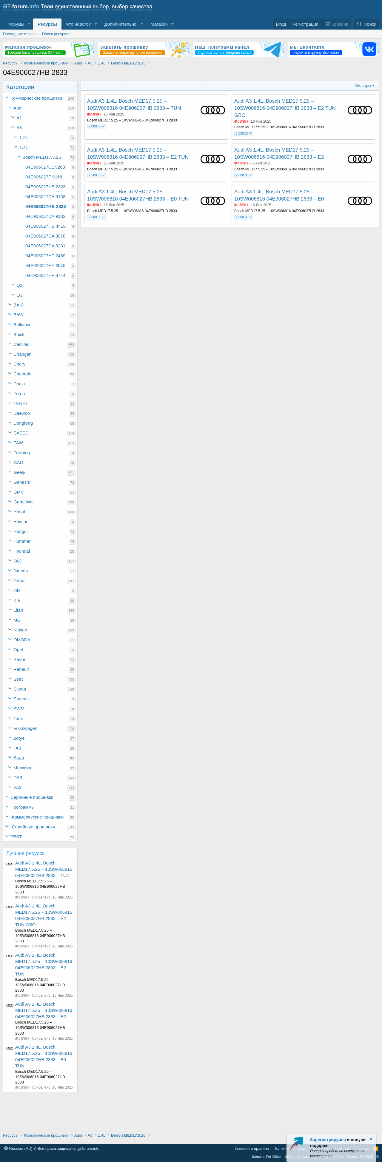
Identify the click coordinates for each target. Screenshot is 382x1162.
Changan (22, 354)
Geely (19, 472)
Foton (19, 393)
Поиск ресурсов (56, 34)
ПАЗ (17, 777)
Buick (18, 334)
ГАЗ (17, 747)
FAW (18, 442)
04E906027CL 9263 (45, 166)
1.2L (23, 137)
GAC (18, 462)
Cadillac (21, 344)
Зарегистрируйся (328, 1139)
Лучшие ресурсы (26, 853)
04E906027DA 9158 (45, 196)
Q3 (19, 295)
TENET (20, 403)
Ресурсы (47, 24)
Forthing (21, 452)
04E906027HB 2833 (45, 206)
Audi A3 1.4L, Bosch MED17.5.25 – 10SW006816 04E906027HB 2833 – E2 (43, 1010)
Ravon (19, 659)
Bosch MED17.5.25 (41, 157)
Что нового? (78, 24)
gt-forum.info (88, 1148)
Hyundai (21, 551)
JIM (17, 590)
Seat (18, 679)
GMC (18, 491)
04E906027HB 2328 (45, 186)
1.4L (23, 147)
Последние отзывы (20, 34)
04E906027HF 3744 (45, 275)
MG (17, 619)
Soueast (21, 698)
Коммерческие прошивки (36, 98)
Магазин (159, 24)
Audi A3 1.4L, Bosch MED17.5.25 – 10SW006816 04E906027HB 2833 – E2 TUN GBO (285, 108)
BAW (18, 314)
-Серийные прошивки (32, 826)
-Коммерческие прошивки (37, 816)
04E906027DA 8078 (45, 235)
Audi (17, 107)
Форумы (15, 24)
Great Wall (23, 501)
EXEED (21, 432)
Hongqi (20, 531)
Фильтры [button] (363, 85)
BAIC (18, 304)
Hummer (22, 541)
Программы (22, 807)
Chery (19, 363)
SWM (18, 708)
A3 (19, 127)
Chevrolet (23, 373)
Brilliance (22, 324)
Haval (19, 511)
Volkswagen (25, 728)
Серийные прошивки (31, 797)
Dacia (19, 383)
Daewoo (21, 413)
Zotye (19, 738)
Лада (18, 757)
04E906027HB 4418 (45, 226)
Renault (21, 669)
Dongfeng (23, 423)
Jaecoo (20, 570)
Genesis (21, 482)
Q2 (19, 285)
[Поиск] (366, 24)
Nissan (20, 629)
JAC (17, 560)
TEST (16, 836)
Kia (16, 600)
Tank (18, 718)
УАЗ (17, 787)
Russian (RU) (18, 1148)
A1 (19, 117)
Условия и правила (252, 1148)
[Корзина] (336, 24)
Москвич (22, 767)
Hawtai (20, 521)
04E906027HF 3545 (45, 265)
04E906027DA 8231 (45, 245)
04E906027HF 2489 (45, 255)
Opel (18, 649)
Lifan (18, 610)
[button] (29, 24)
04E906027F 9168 (43, 176)
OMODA (21, 639)
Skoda (19, 688)
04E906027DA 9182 (45, 216)
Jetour (19, 580)
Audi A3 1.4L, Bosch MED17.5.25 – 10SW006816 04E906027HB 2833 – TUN (43, 869)
